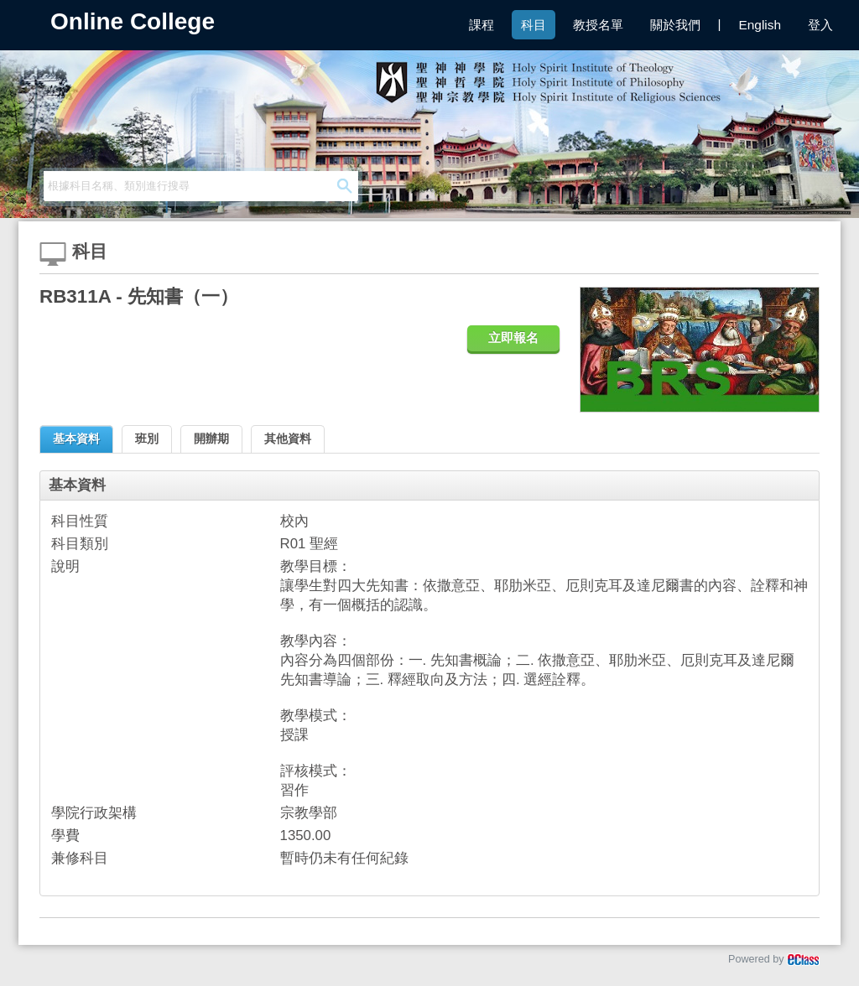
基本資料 (76, 438)
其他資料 (287, 438)
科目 (533, 25)
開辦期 (211, 438)
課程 (481, 25)
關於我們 (675, 25)
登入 (820, 25)
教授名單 (598, 25)
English (760, 25)
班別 (147, 438)
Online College (132, 21)
